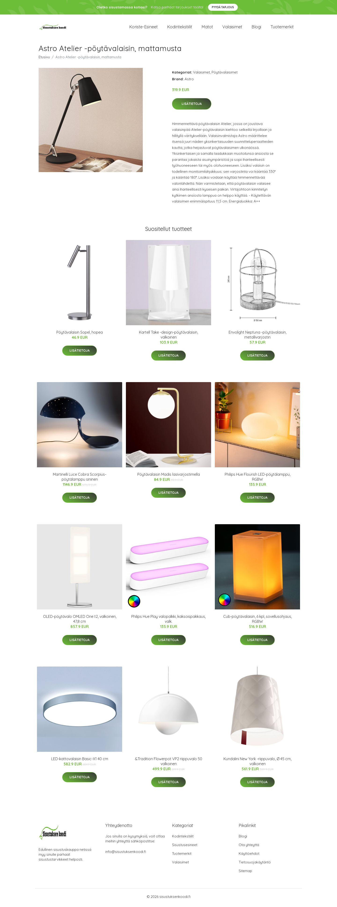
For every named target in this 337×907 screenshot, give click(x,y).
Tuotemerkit (282, 28)
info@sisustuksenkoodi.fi (125, 854)
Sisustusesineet (184, 847)
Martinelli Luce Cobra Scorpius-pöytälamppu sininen (79, 479)
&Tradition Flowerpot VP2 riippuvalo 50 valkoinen (168, 763)
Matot (207, 28)
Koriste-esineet (143, 28)
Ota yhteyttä (249, 847)
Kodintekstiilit (179, 28)
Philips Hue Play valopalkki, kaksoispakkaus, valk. (168, 621)
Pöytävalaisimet (225, 74)
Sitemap (245, 873)
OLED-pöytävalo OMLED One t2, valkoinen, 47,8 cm (79, 621)
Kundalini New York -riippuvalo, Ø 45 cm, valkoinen (257, 763)
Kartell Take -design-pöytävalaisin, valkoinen (168, 337)
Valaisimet (232, 28)
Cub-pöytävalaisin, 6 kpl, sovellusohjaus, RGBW (257, 621)
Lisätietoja (192, 106)
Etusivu (44, 59)
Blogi (256, 28)
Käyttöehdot (249, 856)
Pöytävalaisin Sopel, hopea (79, 334)
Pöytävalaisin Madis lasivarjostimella (168, 476)
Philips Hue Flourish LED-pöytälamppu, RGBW (257, 479)
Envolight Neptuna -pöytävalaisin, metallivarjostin (257, 337)
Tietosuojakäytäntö (255, 864)
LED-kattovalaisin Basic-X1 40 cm (79, 761)
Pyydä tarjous (223, 7)
